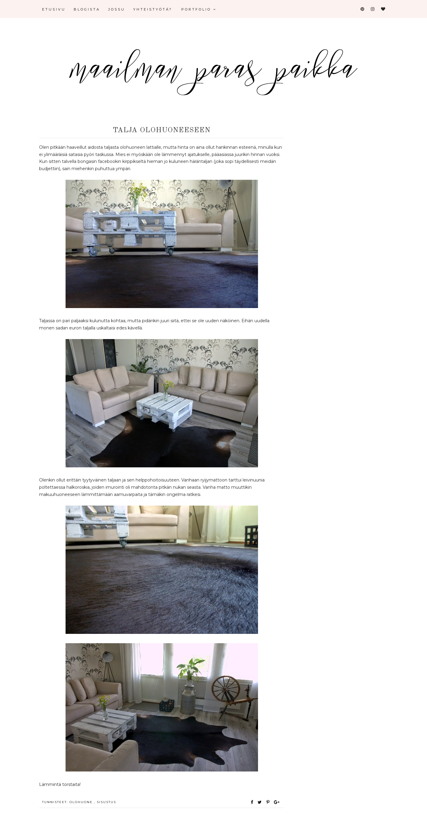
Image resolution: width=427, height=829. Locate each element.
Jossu (116, 9)
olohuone (81, 802)
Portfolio (199, 9)
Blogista (87, 9)
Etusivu (54, 9)
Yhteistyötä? (152, 9)
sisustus (106, 802)
